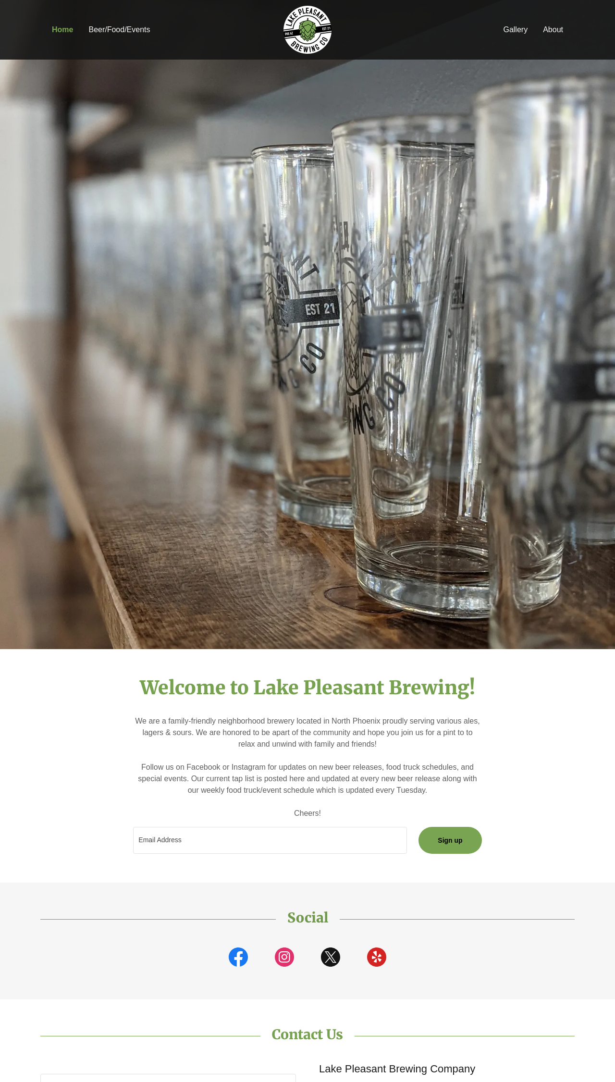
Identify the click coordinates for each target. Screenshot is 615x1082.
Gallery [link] (515, 29)
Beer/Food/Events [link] (119, 29)
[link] (307, 29)
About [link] (553, 29)
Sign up (450, 840)
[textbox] (270, 840)
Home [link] (62, 29)
